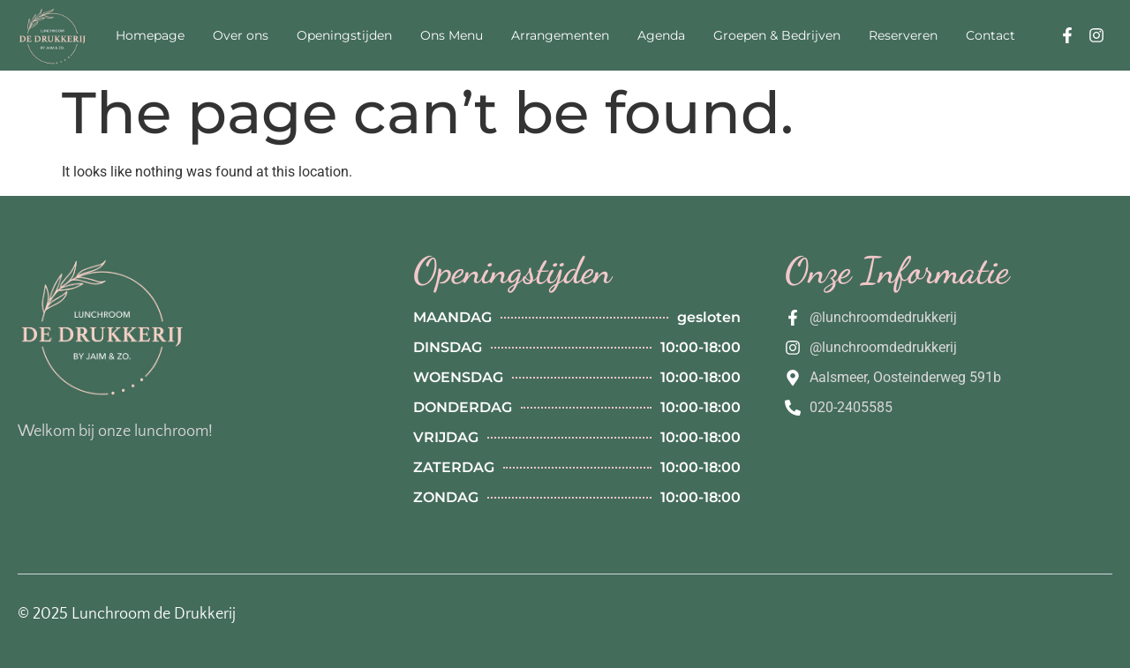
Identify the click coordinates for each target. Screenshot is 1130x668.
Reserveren (903, 35)
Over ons (240, 35)
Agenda (661, 35)
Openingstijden (344, 35)
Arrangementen (560, 35)
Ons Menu (451, 35)
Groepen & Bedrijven (776, 35)
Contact (990, 35)
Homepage (150, 35)
